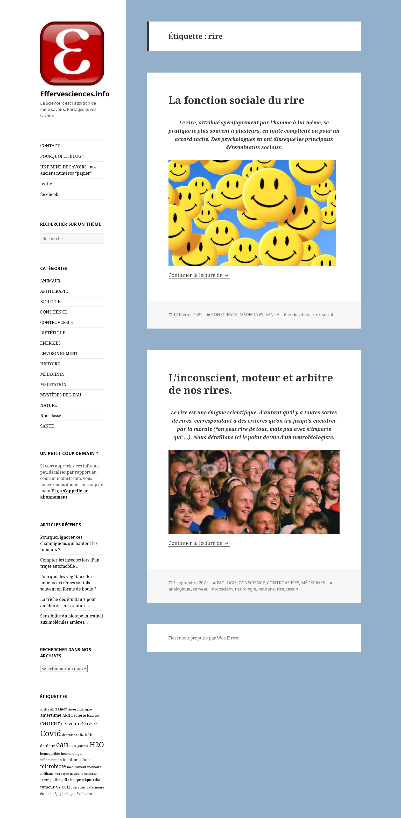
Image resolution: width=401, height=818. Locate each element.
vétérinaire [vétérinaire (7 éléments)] (95, 787)
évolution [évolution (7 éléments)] (84, 793)
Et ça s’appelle (66, 491)
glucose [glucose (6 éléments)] (83, 746)
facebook (49, 194)
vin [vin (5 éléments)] (75, 787)
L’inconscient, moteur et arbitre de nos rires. (250, 384)
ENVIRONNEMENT (59, 353)
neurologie (245, 589)
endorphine (299, 314)
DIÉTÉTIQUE (52, 333)
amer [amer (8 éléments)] (62, 709)
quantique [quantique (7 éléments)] (84, 779)
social (327, 314)
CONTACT (50, 145)
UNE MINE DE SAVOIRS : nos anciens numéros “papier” (68, 170)
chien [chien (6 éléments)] (93, 724)
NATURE (48, 405)
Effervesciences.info (75, 93)
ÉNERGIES (50, 343)
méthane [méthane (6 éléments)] (47, 773)
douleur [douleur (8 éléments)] (47, 745)
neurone (266, 589)
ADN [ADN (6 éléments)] (53, 709)
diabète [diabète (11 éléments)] (86, 734)
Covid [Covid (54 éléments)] (50, 733)
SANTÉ (47, 426)
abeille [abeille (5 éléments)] (44, 709)
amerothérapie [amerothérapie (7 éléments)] (80, 709)
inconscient (221, 589)
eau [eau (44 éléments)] (62, 744)
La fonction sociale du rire (236, 100)
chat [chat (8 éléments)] (84, 723)
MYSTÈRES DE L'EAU (60, 395)
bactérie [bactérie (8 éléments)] (78, 715)
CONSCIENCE (53, 312)
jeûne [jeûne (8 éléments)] (84, 759)
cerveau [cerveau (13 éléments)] (70, 723)
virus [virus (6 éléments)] (82, 787)
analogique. (179, 589)
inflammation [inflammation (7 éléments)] (51, 759)
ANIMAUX (50, 281)
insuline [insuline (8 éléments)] (70, 759)
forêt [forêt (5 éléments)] (72, 746)
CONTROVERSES (56, 322)
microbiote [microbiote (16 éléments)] (53, 766)
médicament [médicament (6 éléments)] (76, 767)
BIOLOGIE (50, 301)
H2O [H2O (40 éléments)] (97, 744)
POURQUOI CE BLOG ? (62, 156)
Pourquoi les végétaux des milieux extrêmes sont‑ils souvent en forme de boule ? (68, 583)
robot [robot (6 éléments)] (97, 780)
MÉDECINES (52, 374)
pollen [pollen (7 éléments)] (55, 779)
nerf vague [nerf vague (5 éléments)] (62, 774)
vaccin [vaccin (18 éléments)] (64, 786)
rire (316, 314)
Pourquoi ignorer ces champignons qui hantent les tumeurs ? (68, 543)
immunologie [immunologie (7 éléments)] (71, 753)
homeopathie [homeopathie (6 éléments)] (50, 753)
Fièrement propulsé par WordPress (203, 638)
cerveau (200, 589)
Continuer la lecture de (199, 275)
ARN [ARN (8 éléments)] (66, 715)
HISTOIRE (50, 364)
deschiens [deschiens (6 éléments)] (69, 735)
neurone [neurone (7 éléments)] (76, 773)
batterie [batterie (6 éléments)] (93, 715)
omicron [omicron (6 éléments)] (90, 773)
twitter (47, 184)
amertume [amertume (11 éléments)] (50, 715)
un (85, 491)
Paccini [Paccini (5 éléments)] (44, 780)
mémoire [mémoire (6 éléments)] (94, 767)
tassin (292, 589)
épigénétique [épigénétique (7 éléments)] (64, 793)
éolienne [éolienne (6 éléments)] (46, 794)
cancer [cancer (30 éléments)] (50, 723)
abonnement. (54, 497)
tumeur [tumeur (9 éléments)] (47, 786)
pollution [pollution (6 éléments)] (68, 780)
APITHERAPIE (54, 291)
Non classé (50, 415)
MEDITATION (53, 384)
